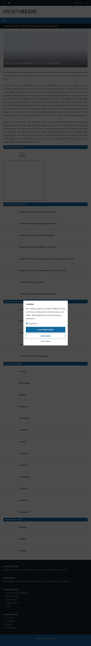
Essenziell (33, 324)
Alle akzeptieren (45, 330)
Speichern (45, 336)
